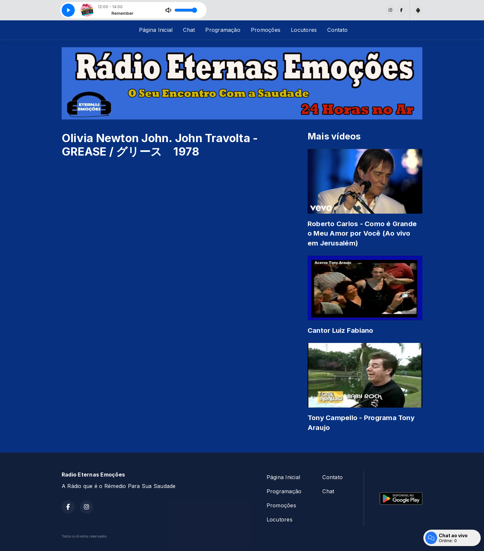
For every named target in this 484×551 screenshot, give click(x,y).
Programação (222, 30)
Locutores (304, 30)
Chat (189, 30)
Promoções (265, 30)
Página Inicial (155, 30)
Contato (337, 30)
